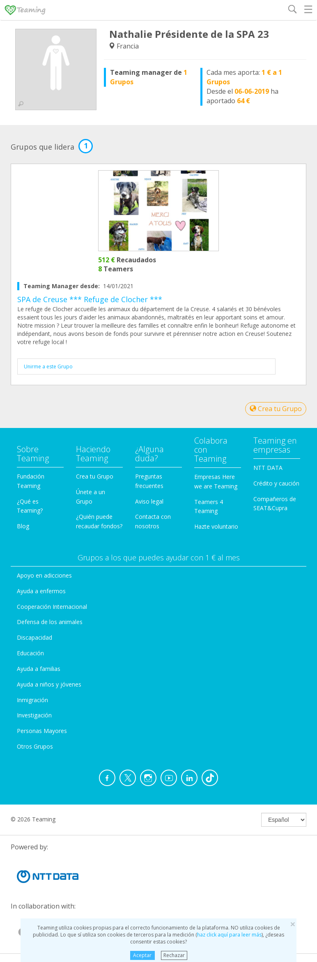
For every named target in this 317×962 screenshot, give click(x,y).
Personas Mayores (42, 731)
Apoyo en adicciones (44, 575)
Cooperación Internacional (52, 606)
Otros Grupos (35, 746)
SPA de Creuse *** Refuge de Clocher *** (89, 299)
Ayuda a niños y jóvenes (49, 684)
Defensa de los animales (50, 622)
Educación (30, 653)
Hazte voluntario (216, 526)
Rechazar (174, 955)
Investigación (34, 715)
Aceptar (142, 955)
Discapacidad (34, 637)
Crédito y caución (276, 483)
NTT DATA (268, 468)
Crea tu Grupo (276, 408)
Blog (23, 526)
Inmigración (32, 700)
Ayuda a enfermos (41, 591)
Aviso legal (149, 501)
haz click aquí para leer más (229, 934)
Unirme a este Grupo (48, 366)
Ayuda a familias (38, 669)
